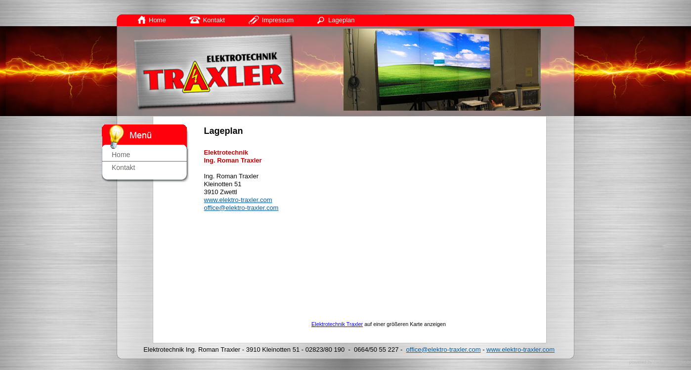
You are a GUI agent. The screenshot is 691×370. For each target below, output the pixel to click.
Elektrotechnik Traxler (337, 324)
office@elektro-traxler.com (241, 207)
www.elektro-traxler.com (238, 200)
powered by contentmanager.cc (660, 362)
